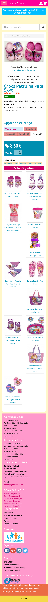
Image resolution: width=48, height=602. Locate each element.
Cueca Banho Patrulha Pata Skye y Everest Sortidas (13, 284)
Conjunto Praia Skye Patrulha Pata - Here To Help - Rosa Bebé (12, 227)
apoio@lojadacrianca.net (24, 70)
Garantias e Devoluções (13, 499)
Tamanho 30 (37, 134)
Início (8, 36)
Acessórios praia (11, 163)
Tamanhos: (11, 129)
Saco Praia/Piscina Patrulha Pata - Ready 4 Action (35, 368)
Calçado (22, 163)
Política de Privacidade (13, 504)
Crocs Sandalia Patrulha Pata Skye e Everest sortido (12, 399)
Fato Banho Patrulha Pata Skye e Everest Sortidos (13, 340)
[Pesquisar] (42, 27)
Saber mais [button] (31, 591)
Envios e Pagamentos (12, 493)
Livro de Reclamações (12, 506)
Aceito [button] (24, 599)
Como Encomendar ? (12, 496)
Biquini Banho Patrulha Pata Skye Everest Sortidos (35, 196)
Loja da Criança (16, 3)
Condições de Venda (12, 501)
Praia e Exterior (34, 163)
